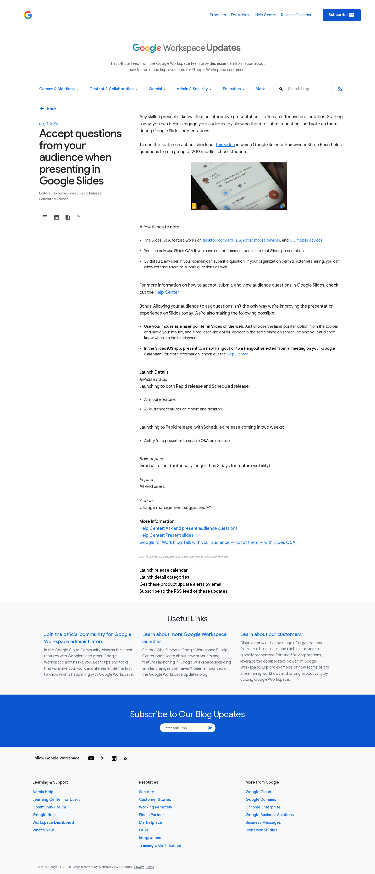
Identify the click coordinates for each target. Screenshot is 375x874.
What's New (43, 830)
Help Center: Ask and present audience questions (188, 528)
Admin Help (43, 792)
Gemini (157, 89)
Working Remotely (155, 807)
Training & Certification (160, 845)
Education (233, 89)
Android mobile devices (259, 240)
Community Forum (49, 807)
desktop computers (220, 240)
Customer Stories (155, 799)
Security (146, 792)
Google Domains (261, 799)
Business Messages (263, 822)
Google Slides (65, 193)
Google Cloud (258, 792)
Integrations (150, 837)
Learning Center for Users (56, 799)
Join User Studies (261, 830)
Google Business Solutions (270, 815)
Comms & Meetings (58, 89)
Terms (150, 867)
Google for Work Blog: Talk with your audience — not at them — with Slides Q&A (217, 542)
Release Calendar (296, 15)
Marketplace (150, 822)
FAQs (144, 830)
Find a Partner (151, 815)
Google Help (44, 815)
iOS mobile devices (306, 240)
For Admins (241, 15)
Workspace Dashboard (53, 822)
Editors (45, 193)
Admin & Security (194, 89)
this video (225, 144)
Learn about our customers (271, 634)
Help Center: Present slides (166, 535)
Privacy (139, 867)
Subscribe (342, 15)
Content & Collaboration (113, 89)
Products (218, 15)
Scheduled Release (54, 199)
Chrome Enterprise (263, 807)
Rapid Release (91, 193)
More (262, 89)
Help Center (265, 15)
